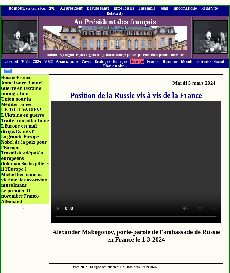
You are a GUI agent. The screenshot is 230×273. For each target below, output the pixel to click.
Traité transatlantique (25, 120)
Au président (71, 8)
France (153, 61)
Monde (187, 61)
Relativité (210, 8)
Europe (137, 61)
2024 (37, 61)
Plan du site (114, 66)
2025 (25, 61)
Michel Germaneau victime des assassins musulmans (24, 180)
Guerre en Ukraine (21, 88)
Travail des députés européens (22, 155)
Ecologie (102, 61)
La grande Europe (20, 136)
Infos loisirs (124, 8)
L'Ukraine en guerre (22, 115)
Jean (165, 8)
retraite (203, 61)
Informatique (185, 8)
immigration (14, 93)
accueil (11, 61)
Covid (87, 61)
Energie (120, 61)
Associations (67, 61)
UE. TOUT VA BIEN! (21, 110)
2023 (48, 61)
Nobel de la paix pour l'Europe (24, 144)
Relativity (115, 13)
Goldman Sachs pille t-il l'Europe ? (25, 166)
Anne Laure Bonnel (22, 83)
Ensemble (147, 8)
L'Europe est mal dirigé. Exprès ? (19, 128)
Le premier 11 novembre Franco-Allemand (20, 196)
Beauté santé (98, 8)
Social (219, 61)
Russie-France (16, 77)
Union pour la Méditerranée (16, 101)
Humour (170, 61)
